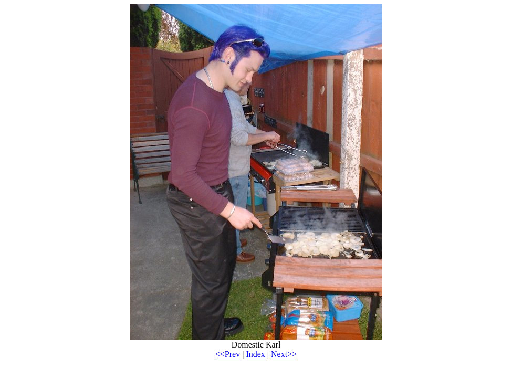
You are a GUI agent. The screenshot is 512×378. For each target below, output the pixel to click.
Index (255, 354)
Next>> (284, 354)
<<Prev (227, 354)
